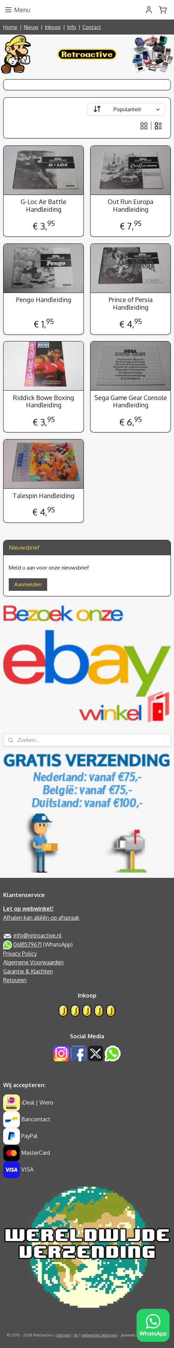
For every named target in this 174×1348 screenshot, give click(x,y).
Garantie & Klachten (28, 971)
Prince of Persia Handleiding (131, 303)
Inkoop (53, 27)
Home (10, 27)
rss (76, 1335)
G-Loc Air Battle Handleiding (43, 205)
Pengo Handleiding (43, 299)
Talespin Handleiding (43, 495)
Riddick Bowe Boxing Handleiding (43, 401)
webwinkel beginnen (99, 1335)
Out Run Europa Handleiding (130, 205)
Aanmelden (28, 584)
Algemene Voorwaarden (33, 962)
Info (71, 27)
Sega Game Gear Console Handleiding (130, 401)
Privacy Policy (20, 953)
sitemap (63, 1335)
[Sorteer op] (126, 109)
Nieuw (31, 27)
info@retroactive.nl (37, 935)
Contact (91, 27)
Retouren (15, 980)
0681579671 (27, 944)
